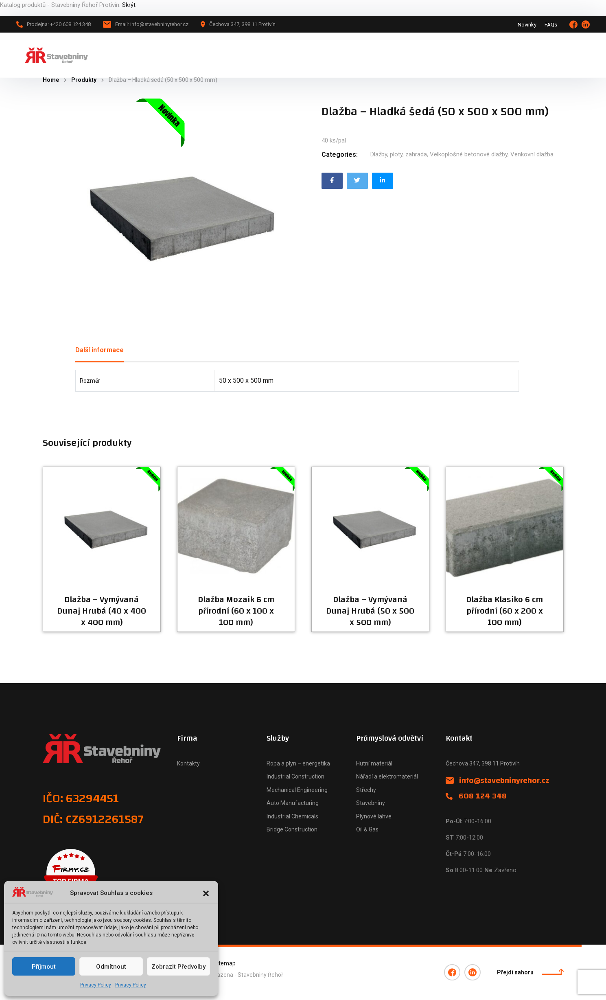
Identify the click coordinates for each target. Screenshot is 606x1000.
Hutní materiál (374, 763)
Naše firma (280, 55)
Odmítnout (111, 966)
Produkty (83, 80)
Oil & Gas (367, 829)
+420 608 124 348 (553, 54)
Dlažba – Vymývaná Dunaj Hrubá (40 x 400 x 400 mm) (101, 611)
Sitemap (225, 963)
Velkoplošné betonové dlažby (469, 154)
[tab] (99, 350)
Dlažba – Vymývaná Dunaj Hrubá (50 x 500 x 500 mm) (370, 611)
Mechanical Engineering (297, 790)
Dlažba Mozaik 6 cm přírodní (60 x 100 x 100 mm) (236, 611)
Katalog (192, 55)
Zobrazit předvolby (178, 966)
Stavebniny (370, 803)
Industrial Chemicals (292, 816)
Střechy (366, 790)
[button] (206, 893)
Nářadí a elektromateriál (387, 776)
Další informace (99, 350)
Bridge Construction (292, 829)
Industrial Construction (295, 776)
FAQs (551, 24)
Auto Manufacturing (293, 803)
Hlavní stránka (147, 55)
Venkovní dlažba (531, 154)
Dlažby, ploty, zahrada (398, 154)
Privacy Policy (95, 985)
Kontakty (188, 763)
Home (51, 80)
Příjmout (44, 966)
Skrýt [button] (129, 5)
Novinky (527, 24)
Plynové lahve (374, 816)
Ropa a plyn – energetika (298, 763)
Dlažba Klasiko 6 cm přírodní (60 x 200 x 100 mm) (504, 611)
